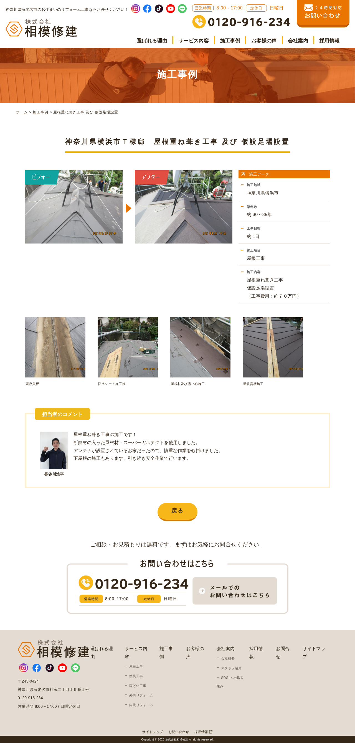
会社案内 (298, 41)
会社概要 (228, 658)
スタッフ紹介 (231, 667)
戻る (177, 510)
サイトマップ (152, 731)
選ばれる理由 (152, 41)
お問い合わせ (178, 731)
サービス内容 (193, 41)
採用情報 (329, 41)
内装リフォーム (141, 704)
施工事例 (230, 41)
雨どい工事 (137, 685)
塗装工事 (136, 675)
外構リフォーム (141, 694)
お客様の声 (264, 41)
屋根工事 (136, 666)
